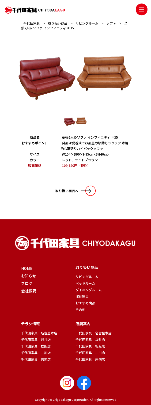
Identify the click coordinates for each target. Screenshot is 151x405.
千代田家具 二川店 (36, 352)
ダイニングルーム (89, 289)
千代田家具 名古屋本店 (39, 333)
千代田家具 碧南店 (36, 359)
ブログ (26, 283)
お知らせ (28, 276)
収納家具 (82, 296)
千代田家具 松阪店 (36, 346)
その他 (80, 309)
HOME (26, 268)
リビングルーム (87, 276)
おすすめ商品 (85, 303)
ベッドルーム (85, 283)
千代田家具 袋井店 (36, 339)
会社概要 (28, 291)
